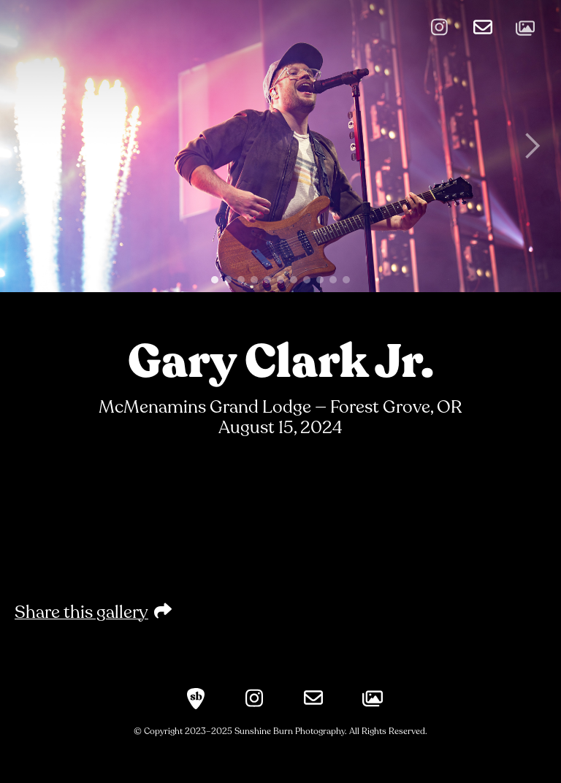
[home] (161, 25)
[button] (29, 146)
